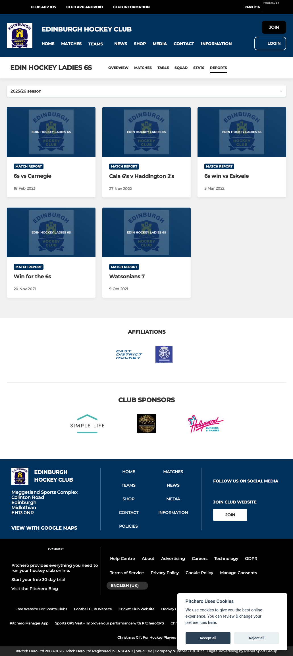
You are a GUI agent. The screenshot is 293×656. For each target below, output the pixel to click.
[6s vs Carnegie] (51, 132)
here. (212, 622)
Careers (199, 558)
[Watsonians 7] (146, 232)
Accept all (208, 638)
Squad (181, 68)
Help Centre (122, 558)
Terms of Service (127, 572)
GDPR (251, 558)
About (148, 558)
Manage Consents (238, 572)
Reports (218, 68)
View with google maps (44, 528)
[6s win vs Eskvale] (242, 132)
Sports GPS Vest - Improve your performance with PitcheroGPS (109, 623)
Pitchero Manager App (29, 623)
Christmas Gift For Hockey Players (146, 637)
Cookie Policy (199, 572)
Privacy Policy (165, 572)
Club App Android (84, 7)
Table (163, 68)
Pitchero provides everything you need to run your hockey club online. (54, 568)
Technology (226, 558)
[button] (48, 43)
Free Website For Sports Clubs (41, 609)
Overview (118, 68)
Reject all (256, 638)
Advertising (173, 558)
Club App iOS (43, 7)
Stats (198, 68)
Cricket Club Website (136, 609)
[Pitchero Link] (274, 9)
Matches (143, 68)
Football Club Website (93, 609)
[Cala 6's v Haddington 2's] (146, 132)
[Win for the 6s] (51, 232)
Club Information (131, 7)
